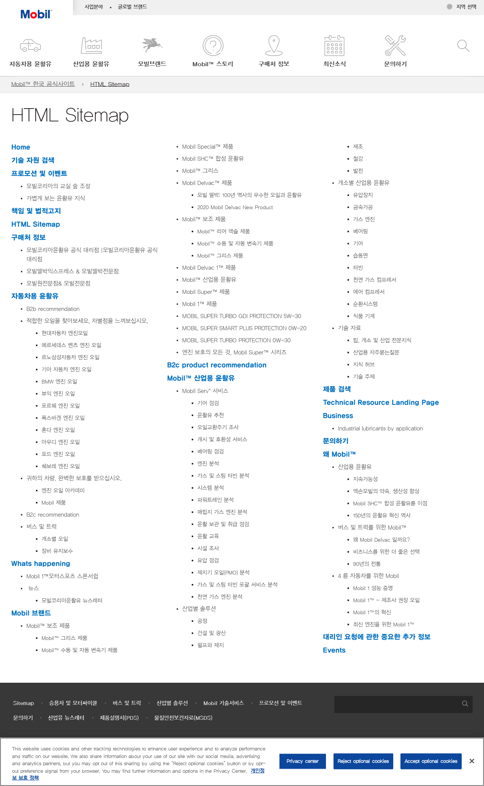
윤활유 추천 (210, 415)
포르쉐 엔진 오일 (61, 406)
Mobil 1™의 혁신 (372, 612)
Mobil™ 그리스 (200, 171)
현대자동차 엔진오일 (65, 333)
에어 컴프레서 (369, 292)
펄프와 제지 (210, 645)
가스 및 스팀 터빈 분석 (223, 476)
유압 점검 (208, 561)
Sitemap (23, 703)
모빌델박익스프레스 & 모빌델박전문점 (72, 272)
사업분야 (94, 7)
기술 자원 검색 (32, 161)
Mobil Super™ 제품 (206, 292)
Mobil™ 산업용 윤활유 (209, 280)
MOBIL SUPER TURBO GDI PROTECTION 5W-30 (241, 316)
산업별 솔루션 (199, 609)
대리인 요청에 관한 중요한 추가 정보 (377, 637)
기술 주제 (364, 377)
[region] (242, 762)
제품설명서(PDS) (119, 718)
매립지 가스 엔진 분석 (222, 512)
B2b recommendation (52, 309)
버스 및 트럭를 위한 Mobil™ (372, 528)
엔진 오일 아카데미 (63, 491)
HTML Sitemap (109, 84)
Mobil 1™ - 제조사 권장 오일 (386, 600)
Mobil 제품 (54, 503)
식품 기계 (364, 316)
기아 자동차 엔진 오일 (67, 370)
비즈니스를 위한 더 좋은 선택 (386, 552)
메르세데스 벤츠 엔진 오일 (71, 345)
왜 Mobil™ (339, 454)
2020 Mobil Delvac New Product (235, 207)
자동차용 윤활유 (35, 296)
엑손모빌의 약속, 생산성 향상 (386, 491)
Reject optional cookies (363, 761)
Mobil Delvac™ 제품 (207, 183)
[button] (30, 52)
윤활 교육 (208, 536)
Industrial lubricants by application (380, 429)
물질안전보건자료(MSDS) (183, 718)
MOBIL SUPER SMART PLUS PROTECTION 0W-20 (244, 328)
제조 (358, 147)
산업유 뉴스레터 (66, 718)
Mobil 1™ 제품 (199, 304)
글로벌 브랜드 (132, 7)
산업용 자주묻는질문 (376, 353)
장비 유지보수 (57, 551)
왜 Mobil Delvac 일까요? (381, 540)
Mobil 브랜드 (31, 613)
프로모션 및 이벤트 (39, 174)
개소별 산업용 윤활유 (363, 183)
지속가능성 (365, 479)
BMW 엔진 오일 (59, 382)
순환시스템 (365, 304)
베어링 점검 (210, 452)
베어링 (360, 232)
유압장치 (363, 195)
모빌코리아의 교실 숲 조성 (58, 186)
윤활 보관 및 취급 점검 (223, 524)
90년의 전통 (367, 564)
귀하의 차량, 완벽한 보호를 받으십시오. (74, 478)
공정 (202, 621)
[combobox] (403, 704)
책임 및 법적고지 (36, 211)
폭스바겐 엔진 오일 (63, 418)
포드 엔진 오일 (58, 454)
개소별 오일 (55, 539)
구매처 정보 (28, 238)
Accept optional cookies (431, 761)
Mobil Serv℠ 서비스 (205, 391)
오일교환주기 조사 (218, 427)
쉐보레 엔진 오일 (61, 466)
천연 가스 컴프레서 (374, 280)
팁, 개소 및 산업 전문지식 (382, 340)
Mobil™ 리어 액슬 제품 (223, 232)
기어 (358, 244)
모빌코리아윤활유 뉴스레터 (72, 601)
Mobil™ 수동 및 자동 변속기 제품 (80, 650)
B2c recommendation (52, 515)
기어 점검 (208, 403)
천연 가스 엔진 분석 (220, 597)
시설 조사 (208, 548)
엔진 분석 (208, 464)
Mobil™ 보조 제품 (48, 626)
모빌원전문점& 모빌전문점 (58, 284)
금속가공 (363, 207)
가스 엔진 (364, 219)
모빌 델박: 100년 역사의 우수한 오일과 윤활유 (249, 195)
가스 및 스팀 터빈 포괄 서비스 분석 (237, 585)
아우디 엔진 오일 (61, 442)
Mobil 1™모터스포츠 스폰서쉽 (62, 576)
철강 (358, 159)
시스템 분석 (210, 488)
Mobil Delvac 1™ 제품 (209, 268)
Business (338, 416)
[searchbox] (396, 704)
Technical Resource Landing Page (381, 403)
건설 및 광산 (211, 633)
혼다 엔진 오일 (58, 430)
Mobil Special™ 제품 (207, 147)
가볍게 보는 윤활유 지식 (55, 199)
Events (334, 650)
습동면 (360, 256)
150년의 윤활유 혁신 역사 (382, 516)
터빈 (358, 268)
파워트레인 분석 (215, 500)
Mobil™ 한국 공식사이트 (43, 84)
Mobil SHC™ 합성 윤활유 (213, 159)
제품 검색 (337, 389)
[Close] (472, 761)
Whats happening (40, 564)
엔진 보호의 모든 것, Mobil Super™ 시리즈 (234, 353)
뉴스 (32, 589)
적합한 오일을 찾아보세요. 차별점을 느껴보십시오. (87, 321)
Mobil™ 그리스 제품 (64, 638)
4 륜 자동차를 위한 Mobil (368, 576)
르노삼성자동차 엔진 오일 (70, 357)
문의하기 (336, 441)
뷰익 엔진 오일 (58, 394)
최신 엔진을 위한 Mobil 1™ (383, 625)
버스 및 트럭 (41, 527)
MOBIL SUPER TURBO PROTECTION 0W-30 (236, 340)
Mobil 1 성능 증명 (373, 588)
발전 (358, 171)
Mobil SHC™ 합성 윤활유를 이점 (390, 503)
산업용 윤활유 (355, 467)
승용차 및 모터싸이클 (73, 703)
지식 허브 (364, 365)
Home (20, 147)
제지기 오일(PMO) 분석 (223, 573)
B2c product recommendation (217, 365)
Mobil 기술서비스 (223, 703)
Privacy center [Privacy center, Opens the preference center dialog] (303, 761)
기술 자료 (349, 328)
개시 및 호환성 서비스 (222, 440)
